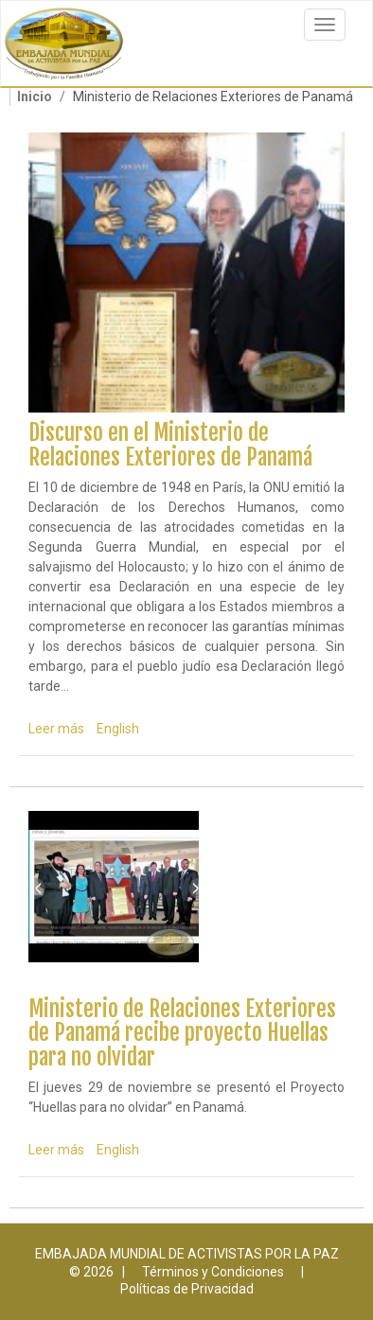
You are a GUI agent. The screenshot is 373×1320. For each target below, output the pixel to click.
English (118, 728)
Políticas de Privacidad (187, 1288)
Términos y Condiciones (213, 1271)
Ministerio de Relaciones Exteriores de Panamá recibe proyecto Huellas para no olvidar (182, 1033)
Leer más (56, 728)
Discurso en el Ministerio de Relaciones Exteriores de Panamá (170, 444)
